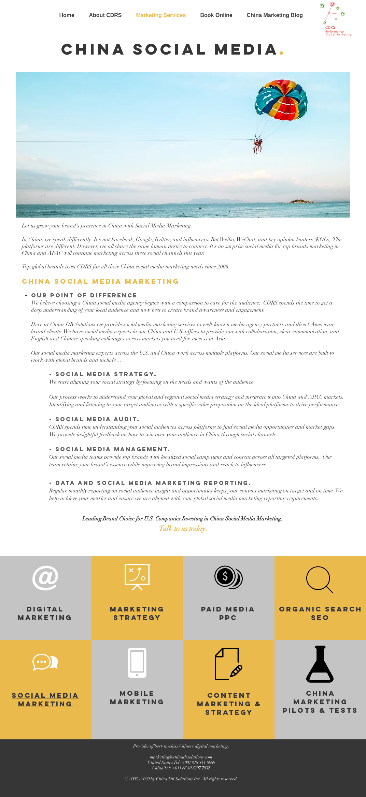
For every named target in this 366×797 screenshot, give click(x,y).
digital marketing (45, 613)
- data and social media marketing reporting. (150, 483)
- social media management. (110, 449)
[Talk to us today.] (183, 529)
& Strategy (233, 708)
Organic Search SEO (320, 613)
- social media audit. (94, 419)
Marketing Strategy (137, 613)
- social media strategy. (103, 374)
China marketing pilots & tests (320, 701)
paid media (228, 609)
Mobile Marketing (137, 697)
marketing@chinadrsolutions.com (181, 757)
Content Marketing (224, 699)
